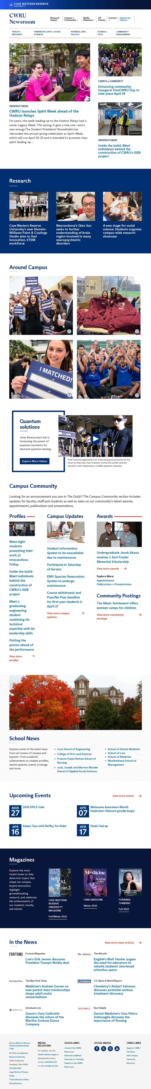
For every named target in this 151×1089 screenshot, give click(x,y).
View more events (127, 796)
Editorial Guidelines (72, 1056)
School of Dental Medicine (124, 749)
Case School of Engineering (73, 749)
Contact (112, 19)
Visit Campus (132, 1056)
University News (18, 106)
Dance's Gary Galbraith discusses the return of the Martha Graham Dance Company (44, 1019)
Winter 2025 (90, 906)
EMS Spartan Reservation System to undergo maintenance (65, 581)
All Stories (101, 19)
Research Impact (54, 19)
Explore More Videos (34, 461)
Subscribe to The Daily (74, 1059)
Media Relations (89, 19)
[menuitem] (20, 33)
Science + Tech (102, 33)
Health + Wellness (17, 33)
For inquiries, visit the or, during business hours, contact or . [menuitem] (48, 1058)
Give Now (131, 1052)
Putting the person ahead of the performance (21, 645)
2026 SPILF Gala (33, 807)
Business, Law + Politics (79, 33)
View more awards (112, 569)
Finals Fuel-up (99, 826)
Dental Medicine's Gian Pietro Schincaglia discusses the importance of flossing (115, 1017)
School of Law (116, 753)
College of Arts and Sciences (74, 754)
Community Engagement (123, 33)
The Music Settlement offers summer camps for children (117, 606)
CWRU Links (134, 1043)
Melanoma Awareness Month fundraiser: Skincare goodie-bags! (112, 809)
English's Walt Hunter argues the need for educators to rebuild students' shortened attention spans (115, 964)
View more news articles (119, 943)
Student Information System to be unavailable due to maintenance (65, 553)
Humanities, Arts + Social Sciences (47, 33)
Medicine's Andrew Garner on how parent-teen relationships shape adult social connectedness (47, 992)
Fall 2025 (124, 909)
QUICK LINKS (71, 1043)
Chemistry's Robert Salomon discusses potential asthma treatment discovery (114, 990)
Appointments (105, 580)
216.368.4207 (51, 1062)
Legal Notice (14, 1065)
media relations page (47, 1055)
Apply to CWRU (133, 1048)
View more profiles (22, 658)
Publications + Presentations (114, 584)
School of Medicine (119, 757)
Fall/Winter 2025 (58, 916)
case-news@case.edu (49, 1066)
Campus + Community (71, 19)
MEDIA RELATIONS (44, 1044)
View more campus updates (66, 615)
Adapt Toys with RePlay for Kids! (44, 826)
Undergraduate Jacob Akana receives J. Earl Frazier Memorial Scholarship (118, 557)
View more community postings (119, 617)
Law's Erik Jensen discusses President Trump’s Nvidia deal (47, 961)
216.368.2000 (15, 1062)
